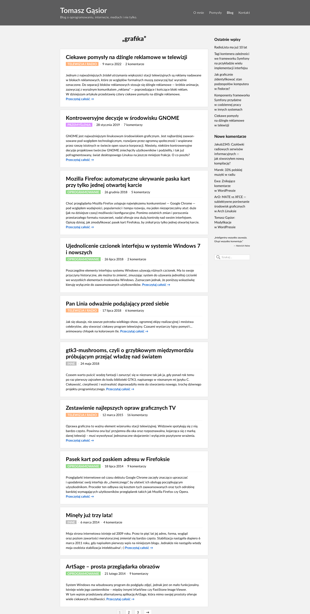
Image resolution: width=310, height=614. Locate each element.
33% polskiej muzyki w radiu (228, 172)
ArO (217, 197)
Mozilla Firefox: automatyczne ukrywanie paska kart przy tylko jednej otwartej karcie (128, 181)
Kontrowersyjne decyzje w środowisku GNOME (122, 117)
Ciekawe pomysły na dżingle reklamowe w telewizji (126, 57)
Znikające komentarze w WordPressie (224, 185)
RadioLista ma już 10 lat (230, 47)
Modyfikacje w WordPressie (224, 224)
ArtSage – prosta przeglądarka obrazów (113, 566)
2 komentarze (134, 64)
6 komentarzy (134, 310)
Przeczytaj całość (80, 99)
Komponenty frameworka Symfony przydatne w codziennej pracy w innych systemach (232, 102)
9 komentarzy (136, 466)
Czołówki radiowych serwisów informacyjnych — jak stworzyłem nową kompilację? (229, 153)
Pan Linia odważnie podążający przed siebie (117, 303)
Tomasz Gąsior (83, 10)
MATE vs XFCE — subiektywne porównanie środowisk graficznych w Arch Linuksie (231, 204)
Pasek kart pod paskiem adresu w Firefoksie (118, 459)
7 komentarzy (133, 125)
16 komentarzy (137, 415)
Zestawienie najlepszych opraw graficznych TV (121, 407)
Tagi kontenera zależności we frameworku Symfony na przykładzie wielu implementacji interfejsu (231, 61)
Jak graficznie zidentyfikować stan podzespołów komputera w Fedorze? (231, 81)
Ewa (217, 181)
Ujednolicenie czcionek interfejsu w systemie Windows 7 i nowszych (133, 248)
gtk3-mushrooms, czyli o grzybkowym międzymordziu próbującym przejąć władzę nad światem (129, 353)
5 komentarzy (140, 192)
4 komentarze (112, 522)
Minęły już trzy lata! (89, 515)
